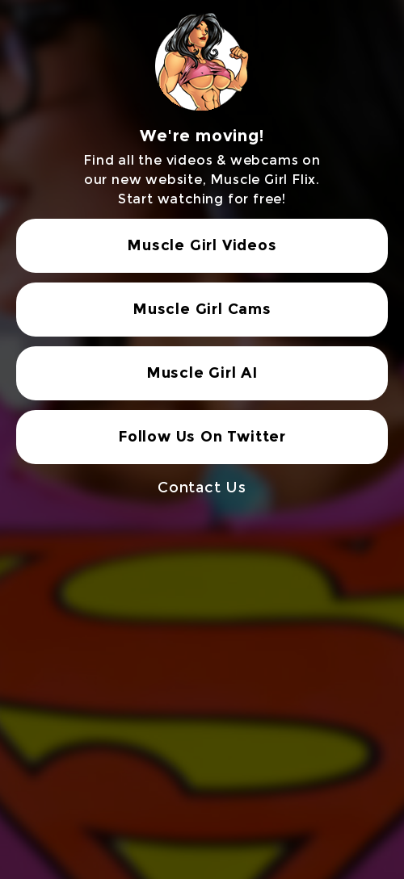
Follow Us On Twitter (202, 437)
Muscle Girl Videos (201, 245)
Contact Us (202, 487)
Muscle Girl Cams (202, 309)
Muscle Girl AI (202, 373)
